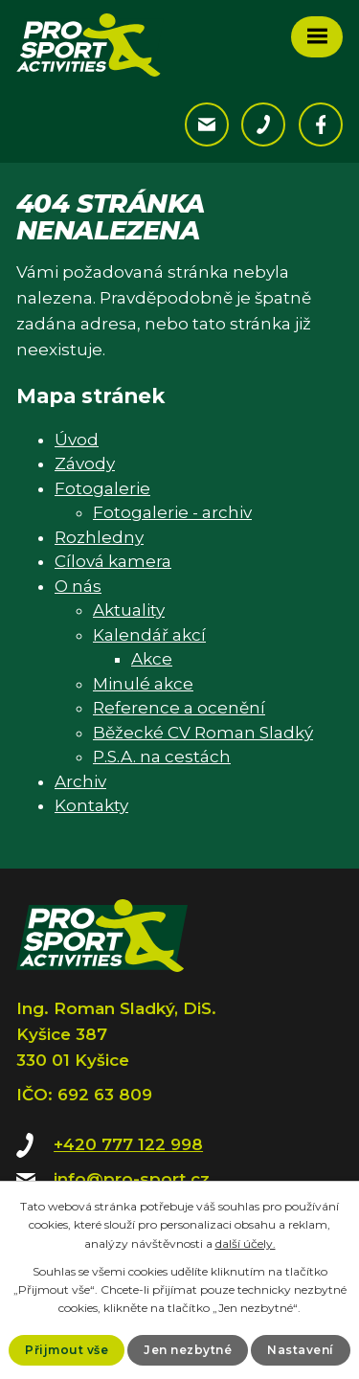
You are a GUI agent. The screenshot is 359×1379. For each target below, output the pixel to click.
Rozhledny (99, 537)
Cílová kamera (113, 561)
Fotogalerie (102, 488)
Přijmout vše (66, 1350)
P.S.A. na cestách (162, 756)
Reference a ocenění (179, 707)
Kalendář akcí (149, 634)
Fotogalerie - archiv (172, 512)
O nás (78, 586)
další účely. (245, 1243)
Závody (85, 463)
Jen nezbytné (188, 1350)
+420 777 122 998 (128, 1144)
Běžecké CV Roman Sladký (203, 732)
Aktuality (129, 610)
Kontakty (91, 805)
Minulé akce (143, 683)
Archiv (80, 781)
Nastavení (300, 1350)
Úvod (77, 439)
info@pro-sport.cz (132, 1178)
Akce (151, 658)
